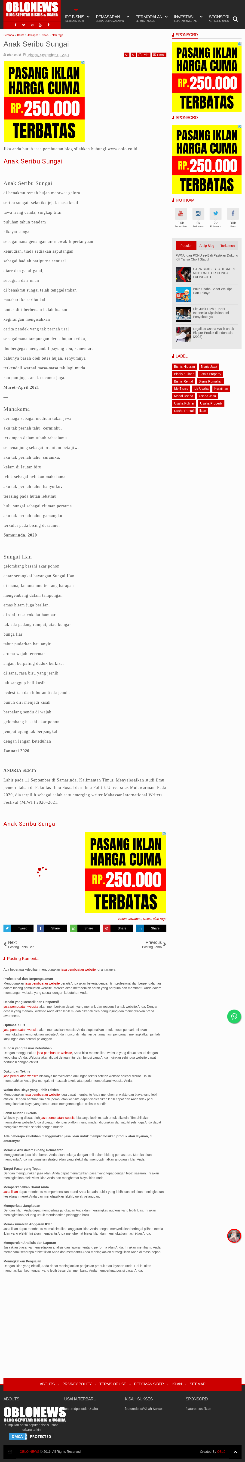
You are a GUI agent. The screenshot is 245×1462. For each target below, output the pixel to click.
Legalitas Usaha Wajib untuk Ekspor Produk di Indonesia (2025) (213, 333)
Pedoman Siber (149, 1384)
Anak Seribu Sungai (33, 161)
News (147, 919)
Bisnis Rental (183, 381)
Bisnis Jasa (209, 366)
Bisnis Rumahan (210, 381)
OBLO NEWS (29, 1451)
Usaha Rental (184, 411)
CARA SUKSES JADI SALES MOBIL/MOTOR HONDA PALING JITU (214, 273)
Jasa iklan (11, 1192)
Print (143, 55)
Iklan (177, 1384)
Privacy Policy (77, 1384)
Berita (122, 919)
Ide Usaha (201, 388)
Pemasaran (110, 18)
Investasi (185, 18)
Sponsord (220, 18)
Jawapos (135, 919)
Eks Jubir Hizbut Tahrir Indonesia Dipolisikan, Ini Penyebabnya (211, 313)
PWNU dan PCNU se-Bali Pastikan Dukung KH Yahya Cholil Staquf (207, 257)
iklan (202, 411)
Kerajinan (221, 388)
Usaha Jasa (207, 396)
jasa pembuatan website (78, 969)
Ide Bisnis (181, 388)
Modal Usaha (183, 396)
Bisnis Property (210, 374)
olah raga (159, 919)
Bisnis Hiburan (184, 366)
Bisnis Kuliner (184, 374)
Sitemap (197, 1384)
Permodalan (149, 18)
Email (159, 55)
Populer (186, 246)
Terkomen (227, 246)
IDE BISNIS (74, 18)
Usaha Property (211, 403)
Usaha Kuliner (184, 403)
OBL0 (221, 1451)
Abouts (47, 1384)
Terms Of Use (112, 1384)
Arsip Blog (206, 246)
